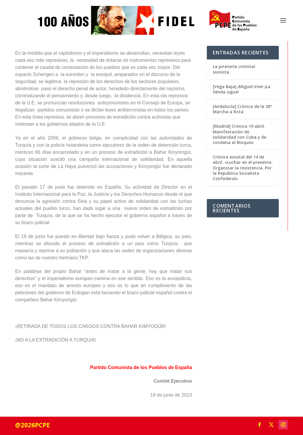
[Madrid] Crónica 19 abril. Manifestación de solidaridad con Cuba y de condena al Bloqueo (239, 134)
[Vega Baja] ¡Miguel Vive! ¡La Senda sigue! (241, 89)
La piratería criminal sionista (234, 69)
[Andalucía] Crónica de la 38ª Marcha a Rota (242, 109)
